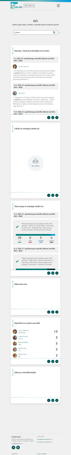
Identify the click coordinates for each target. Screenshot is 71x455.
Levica (20, 338)
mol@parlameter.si (17, 443)
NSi (19, 356)
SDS (19, 344)
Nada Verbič (22, 348)
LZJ (19, 350)
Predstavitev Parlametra (43, 439)
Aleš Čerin (22, 93)
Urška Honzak (23, 336)
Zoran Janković (24, 66)
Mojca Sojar (22, 354)
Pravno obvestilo (42, 454)
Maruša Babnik (23, 342)
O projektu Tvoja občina (43, 442)
